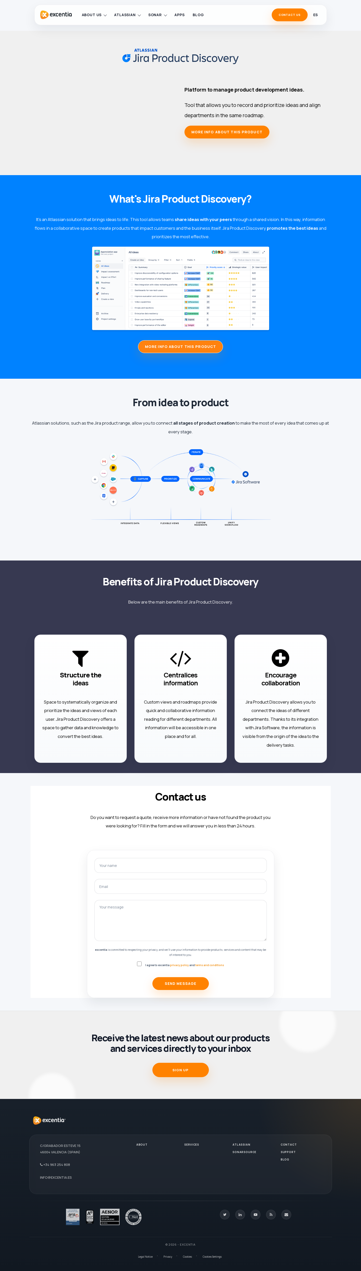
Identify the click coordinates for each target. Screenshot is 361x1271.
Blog (198, 14)
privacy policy (179, 965)
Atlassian (127, 14)
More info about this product (226, 131)
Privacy (167, 1256)
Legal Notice (145, 1256)
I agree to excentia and (184, 965)
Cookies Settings (212, 1256)
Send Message (180, 983)
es (315, 14)
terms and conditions (209, 965)
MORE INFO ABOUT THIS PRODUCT (180, 346)
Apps (179, 14)
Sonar (157, 14)
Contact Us (290, 15)
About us (94, 14)
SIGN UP (180, 1070)
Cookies (187, 1256)
